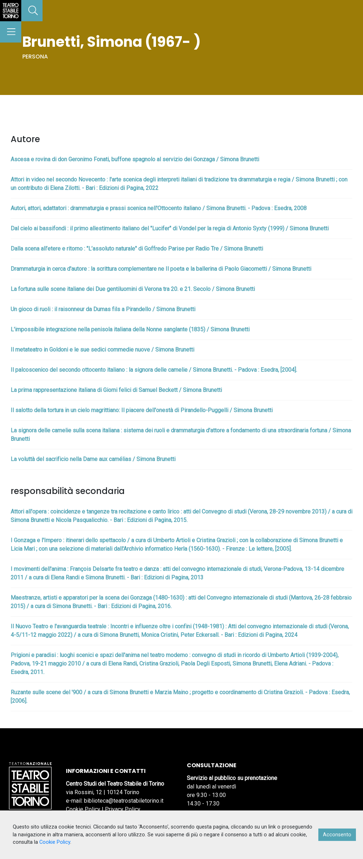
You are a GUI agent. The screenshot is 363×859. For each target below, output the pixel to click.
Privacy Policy (122, 809)
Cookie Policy (83, 809)
